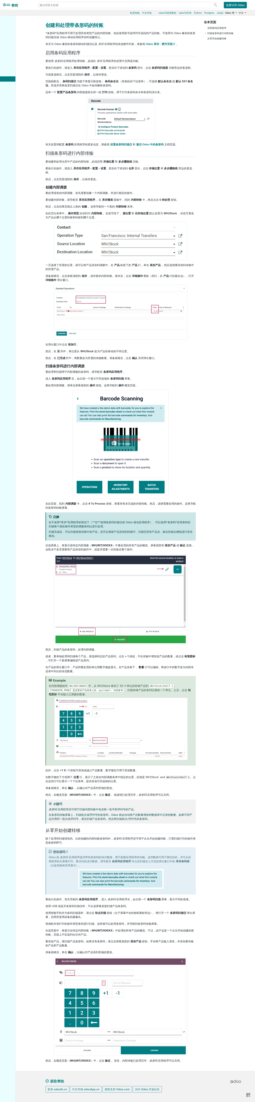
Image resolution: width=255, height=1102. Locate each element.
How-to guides (17, 234)
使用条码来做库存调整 (25, 70)
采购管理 (13, 32)
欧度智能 (135, 12)
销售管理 (13, 37)
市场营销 (13, 141)
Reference (14, 239)
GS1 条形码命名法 (23, 100)
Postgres (209, 12)
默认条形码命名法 (23, 94)
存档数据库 (15, 201)
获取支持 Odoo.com (117, 1089)
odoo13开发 (185, 12)
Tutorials (13, 229)
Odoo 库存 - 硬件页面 (159, 44)
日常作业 (16, 63)
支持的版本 (15, 206)
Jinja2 (220, 12)
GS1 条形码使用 (22, 105)
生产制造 (13, 47)
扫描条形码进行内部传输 (220, 33)
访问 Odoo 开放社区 (147, 1089)
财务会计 (13, 126)
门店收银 (13, 120)
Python (198, 12)
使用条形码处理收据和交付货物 (25, 79)
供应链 (12, 110)
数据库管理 (15, 169)
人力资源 (13, 131)
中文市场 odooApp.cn (85, 1089)
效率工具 (13, 151)
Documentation (17, 257)
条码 (11, 53)
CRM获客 (14, 136)
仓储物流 (13, 42)
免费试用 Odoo (235, 5)
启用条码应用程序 (216, 27)
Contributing (16, 246)
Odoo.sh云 (15, 185)
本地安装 (13, 190)
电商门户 (13, 115)
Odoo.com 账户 (17, 216)
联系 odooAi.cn (57, 1089)
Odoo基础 (14, 27)
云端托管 (13, 175)
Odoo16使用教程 (18, 21)
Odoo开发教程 (17, 223)
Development (16, 252)
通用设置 (13, 162)
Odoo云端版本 (16, 180)
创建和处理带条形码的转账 (25, 88)
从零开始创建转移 (216, 38)
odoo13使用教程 (167, 12)
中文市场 (147, 12)
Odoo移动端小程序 (19, 211)
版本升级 (13, 195)
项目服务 (13, 146)
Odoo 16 (230, 12)
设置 (13, 58)
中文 (241, 12)
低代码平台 (15, 157)
